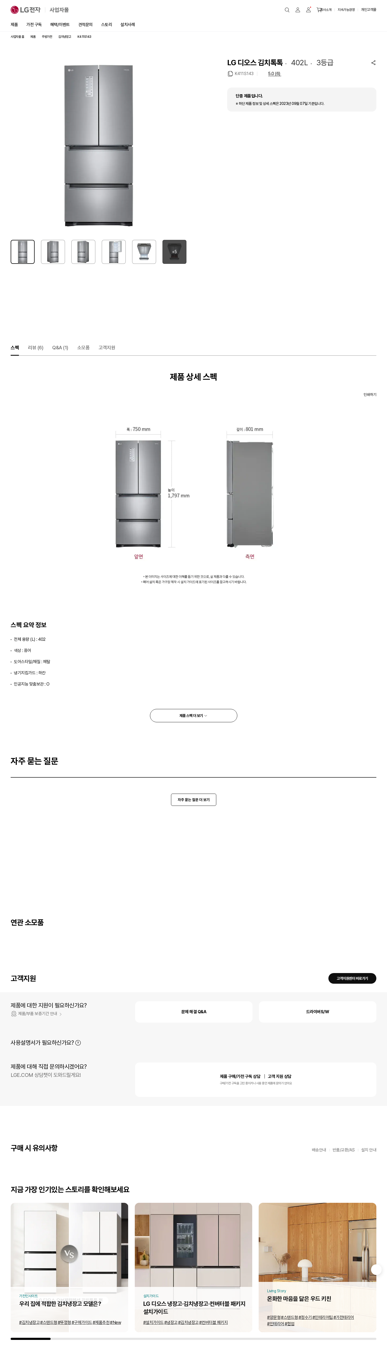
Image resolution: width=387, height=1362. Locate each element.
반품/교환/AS (344, 1149)
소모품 (83, 347)
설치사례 (127, 24)
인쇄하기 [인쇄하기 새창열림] (370, 394)
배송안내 (319, 1149)
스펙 (15, 347)
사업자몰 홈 (17, 37)
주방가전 (47, 37)
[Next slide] (376, 1269)
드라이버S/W (317, 1011)
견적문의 (85, 24)
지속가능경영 (346, 10)
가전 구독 (34, 24)
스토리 (106, 24)
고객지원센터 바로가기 (352, 978)
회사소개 (325, 10)
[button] (287, 10)
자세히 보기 (78, 1043)
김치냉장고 (64, 37)
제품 (14, 24)
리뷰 (35, 347)
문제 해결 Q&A (193, 1011)
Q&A (60, 347)
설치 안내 (369, 1149)
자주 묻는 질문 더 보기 (194, 800)
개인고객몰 (368, 9)
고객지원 (107, 347)
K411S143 (244, 73)
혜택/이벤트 (60, 24)
